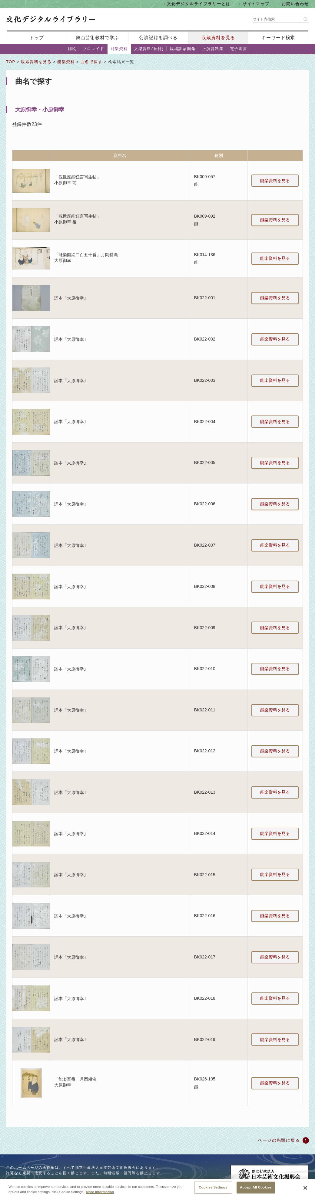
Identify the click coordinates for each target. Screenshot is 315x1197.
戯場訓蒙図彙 (183, 48)
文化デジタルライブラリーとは (198, 4)
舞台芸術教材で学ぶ (97, 37)
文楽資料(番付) (149, 48)
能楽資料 (119, 48)
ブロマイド (93, 48)
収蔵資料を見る (218, 37)
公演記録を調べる (158, 37)
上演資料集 (213, 48)
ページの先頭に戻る (279, 1140)
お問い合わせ (295, 4)
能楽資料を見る (275, 180)
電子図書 (238, 48)
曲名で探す (91, 61)
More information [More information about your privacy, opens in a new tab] (100, 1195)
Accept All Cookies (256, 1190)
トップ (36, 37)
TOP (10, 61)
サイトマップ (256, 4)
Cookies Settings (213, 1190)
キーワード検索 (278, 37)
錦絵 (72, 48)
